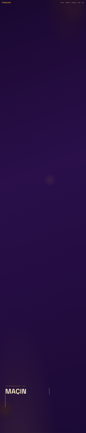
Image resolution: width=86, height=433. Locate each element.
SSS (83, 2)
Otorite (62, 2)
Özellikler (74, 2)
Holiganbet (6, 2)
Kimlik (79, 2)
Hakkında (68, 2)
